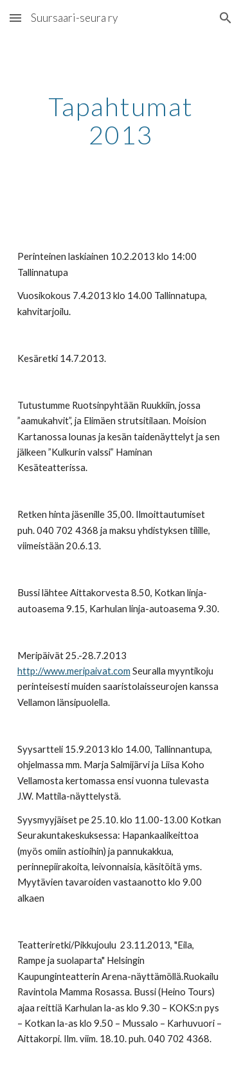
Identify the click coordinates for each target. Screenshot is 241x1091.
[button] (15, 17)
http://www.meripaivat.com (73, 671)
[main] (120, 120)
